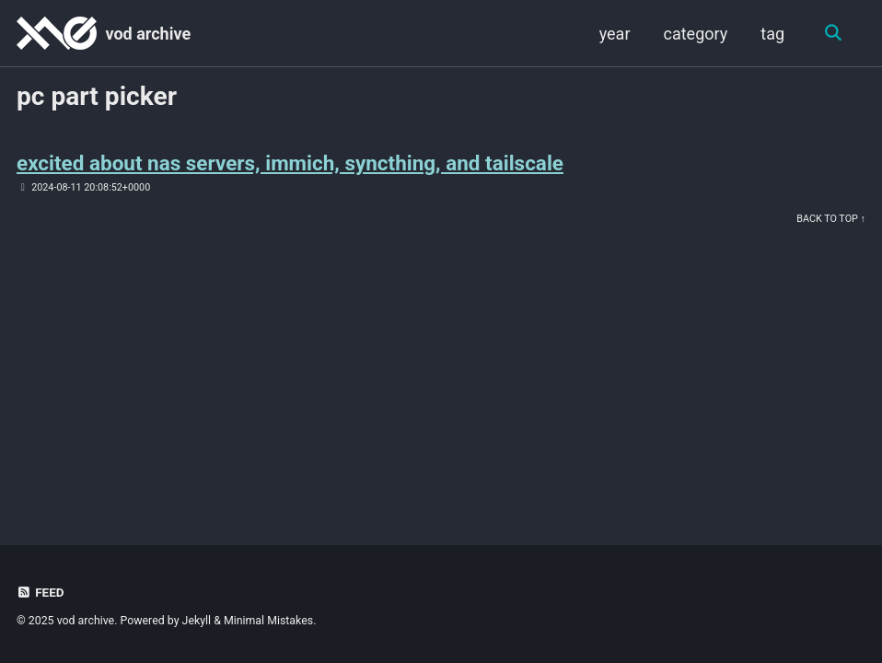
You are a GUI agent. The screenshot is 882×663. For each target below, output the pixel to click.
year (614, 33)
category (695, 33)
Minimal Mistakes (268, 620)
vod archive (148, 33)
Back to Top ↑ (830, 219)
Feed (40, 592)
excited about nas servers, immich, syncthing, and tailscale (290, 163)
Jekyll (197, 620)
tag (772, 33)
